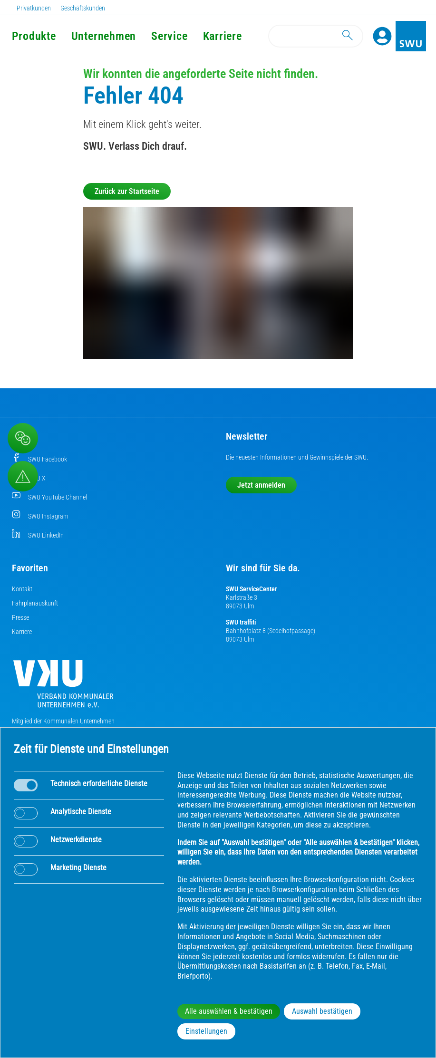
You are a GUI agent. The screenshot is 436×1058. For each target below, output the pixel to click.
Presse (20, 617)
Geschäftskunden (82, 8)
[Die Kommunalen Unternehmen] (63, 687)
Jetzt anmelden (261, 485)
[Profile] (382, 36)
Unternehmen (103, 36)
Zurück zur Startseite (127, 191)
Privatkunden (34, 8)
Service (169, 36)
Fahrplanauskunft (35, 603)
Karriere (22, 631)
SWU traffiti (241, 622)
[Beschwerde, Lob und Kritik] (23, 438)
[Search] (315, 36)
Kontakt (22, 589)
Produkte (34, 36)
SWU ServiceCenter (251, 589)
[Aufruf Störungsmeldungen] (23, 476)
